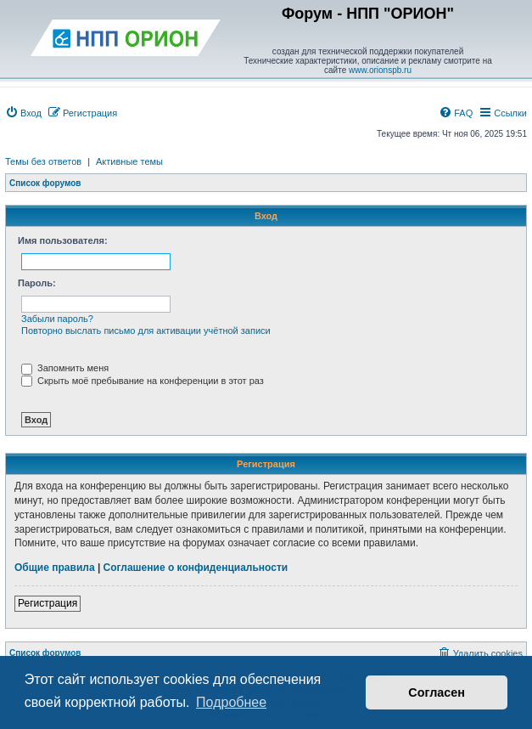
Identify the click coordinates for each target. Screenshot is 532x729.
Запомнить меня (65, 368)
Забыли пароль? (57, 319)
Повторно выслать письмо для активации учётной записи (146, 330)
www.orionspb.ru (380, 70)
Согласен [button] (436, 692)
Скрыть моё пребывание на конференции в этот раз (142, 381)
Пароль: (37, 283)
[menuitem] (23, 113)
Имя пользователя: (63, 240)
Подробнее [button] (231, 702)
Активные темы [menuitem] (129, 161)
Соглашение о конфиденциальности (196, 568)
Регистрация (47, 603)
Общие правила (54, 568)
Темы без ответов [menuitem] (43, 161)
